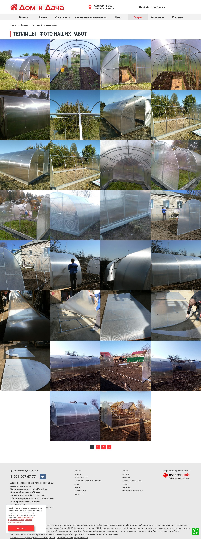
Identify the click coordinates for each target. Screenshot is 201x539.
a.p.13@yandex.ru (39, 489)
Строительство (63, 17)
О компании (157, 17)
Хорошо (21, 528)
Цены (118, 17)
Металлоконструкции (132, 490)
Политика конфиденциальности (72, 537)
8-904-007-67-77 (152, 7)
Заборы (125, 470)
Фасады (126, 487)
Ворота (125, 474)
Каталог (43, 17)
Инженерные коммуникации (90, 17)
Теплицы (126, 477)
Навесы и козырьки (131, 480)
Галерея (138, 17)
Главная (23, 17)
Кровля (125, 484)
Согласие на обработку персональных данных (32, 537)
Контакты (177, 17)
